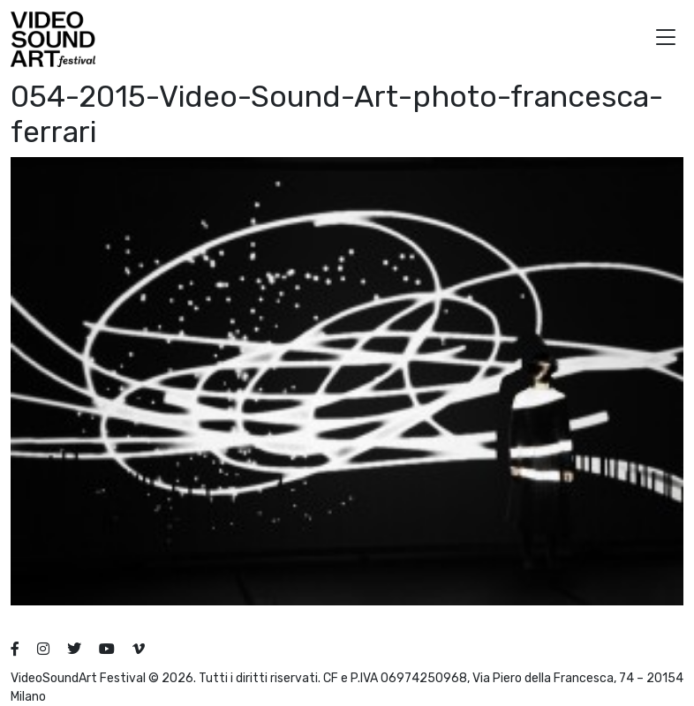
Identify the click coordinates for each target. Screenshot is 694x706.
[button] (665, 39)
